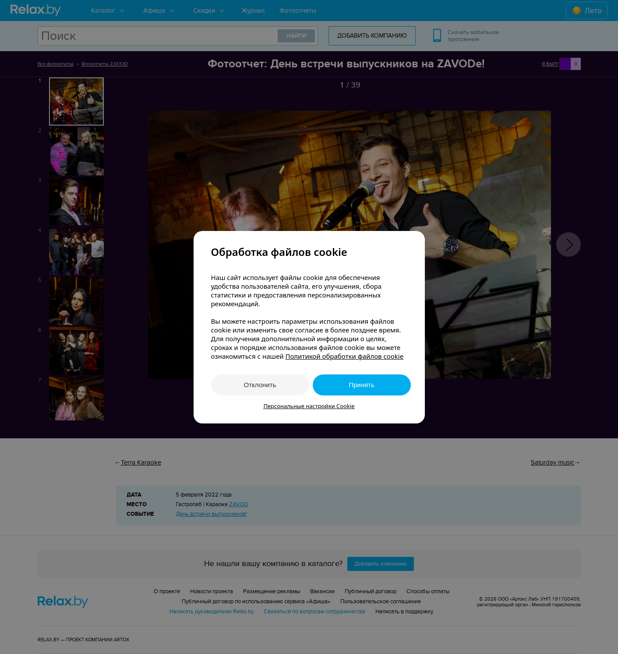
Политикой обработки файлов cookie (344, 356)
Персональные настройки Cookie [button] (308, 405)
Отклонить (260, 384)
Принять (361, 384)
